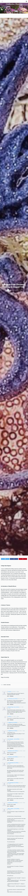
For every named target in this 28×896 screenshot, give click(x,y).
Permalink (11, 704)
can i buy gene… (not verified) (13, 739)
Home (5, 684)
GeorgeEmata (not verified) (13, 762)
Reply (8, 704)
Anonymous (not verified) (12, 750)
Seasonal (9, 684)
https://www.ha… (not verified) (13, 808)
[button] (5, 559)
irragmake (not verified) (12, 722)
